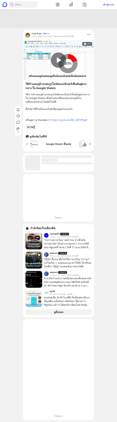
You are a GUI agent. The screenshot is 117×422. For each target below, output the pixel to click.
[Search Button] (12, 4)
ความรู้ (31, 127)
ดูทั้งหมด (58, 312)
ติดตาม (46, 33)
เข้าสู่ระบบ (108, 4)
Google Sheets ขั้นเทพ (58, 144)
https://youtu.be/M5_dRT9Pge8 (69, 120)
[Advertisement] (58, 18)
